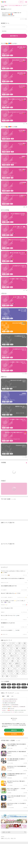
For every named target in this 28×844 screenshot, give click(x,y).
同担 (25, 663)
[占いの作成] (14, 733)
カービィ (23, 673)
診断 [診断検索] (3, 684)
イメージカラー (12, 643)
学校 (3, 645)
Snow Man (17, 650)
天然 (24, 655)
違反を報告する (14, 35)
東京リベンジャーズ (14, 655)
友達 (25, 650)
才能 (10, 653)
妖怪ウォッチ (9, 645)
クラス (3, 658)
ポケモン (4, 643)
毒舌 (17, 673)
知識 (3, 668)
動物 (12, 660)
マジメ (10, 650)
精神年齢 (23, 648)
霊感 (25, 643)
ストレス (4, 650)
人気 (14, 684)
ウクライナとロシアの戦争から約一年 (15, 5)
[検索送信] (25, 832)
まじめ (23, 684)
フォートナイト (13, 676)
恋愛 (19, 684)
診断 (8, 696)
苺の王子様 (10, 671)
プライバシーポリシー (7, 838)
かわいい (4, 648)
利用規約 (2, 838)
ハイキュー (15, 668)
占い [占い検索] (3, 687)
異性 (19, 643)
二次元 (18, 658)
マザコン (24, 658)
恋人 (18, 660)
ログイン (21, 1)
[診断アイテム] (14, 134)
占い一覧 (25, 123)
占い (12, 696)
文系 (9, 658)
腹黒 (17, 648)
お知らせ (12, 838)
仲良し (4, 655)
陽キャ (10, 663)
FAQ (15, 838)
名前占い (6, 5)
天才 (16, 653)
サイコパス (23, 653)
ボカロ (17, 671)
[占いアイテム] (14, 51)
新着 (9, 684)
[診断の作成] (14, 730)
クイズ (11, 648)
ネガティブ (17, 645)
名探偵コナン (17, 663)
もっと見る (25, 373)
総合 (3, 696)
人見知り (24, 671)
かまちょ (4, 663)
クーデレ (11, 673)
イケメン (24, 645)
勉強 (4, 653)
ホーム (2, 5)
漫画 (7, 676)
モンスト (4, 673)
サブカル (24, 687)
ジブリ (24, 660)
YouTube (23, 668)
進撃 (3, 671)
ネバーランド (5, 660)
